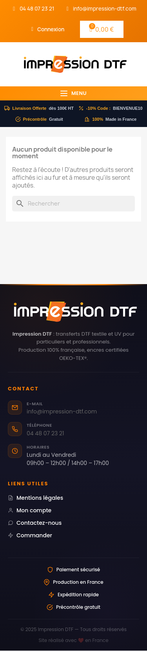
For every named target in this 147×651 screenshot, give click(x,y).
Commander (30, 535)
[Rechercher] (73, 203)
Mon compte (29, 510)
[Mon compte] (48, 29)
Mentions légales (35, 498)
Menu (73, 93)
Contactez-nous (35, 523)
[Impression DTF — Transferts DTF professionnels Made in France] (73, 311)
